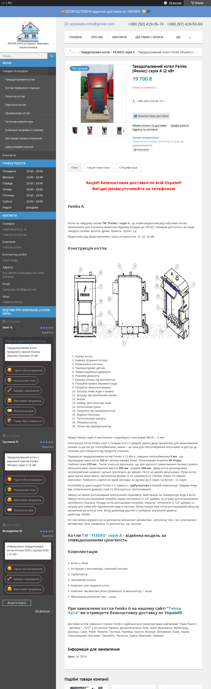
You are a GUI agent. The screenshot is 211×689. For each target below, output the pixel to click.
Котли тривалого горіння (22, 88)
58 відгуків (175, 3)
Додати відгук (16, 603)
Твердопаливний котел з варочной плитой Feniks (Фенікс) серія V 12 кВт (23, 461)
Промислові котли (17, 113)
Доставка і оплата (149, 37)
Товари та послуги (15, 71)
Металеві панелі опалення (23, 138)
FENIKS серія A (124, 52)
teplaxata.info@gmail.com (19, 289)
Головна (75, 37)
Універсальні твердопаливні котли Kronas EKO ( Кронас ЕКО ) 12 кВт (28, 550)
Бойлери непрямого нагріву (24, 130)
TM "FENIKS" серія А (102, 535)
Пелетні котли (15, 96)
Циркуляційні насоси (19, 147)
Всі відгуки (43, 611)
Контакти (9, 155)
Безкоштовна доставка (153, 116)
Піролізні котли (15, 105)
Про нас (97, 37)
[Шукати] (51, 56)
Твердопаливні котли (20, 79)
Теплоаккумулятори (19, 121)
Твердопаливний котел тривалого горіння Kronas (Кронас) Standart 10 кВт (23, 351)
